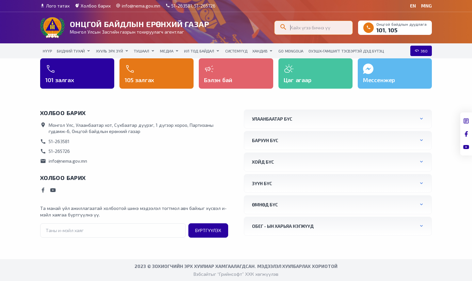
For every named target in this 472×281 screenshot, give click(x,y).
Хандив (259, 51)
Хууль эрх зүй (109, 51)
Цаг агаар (297, 79)
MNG (426, 5)
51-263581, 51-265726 (190, 6)
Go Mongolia (290, 51)
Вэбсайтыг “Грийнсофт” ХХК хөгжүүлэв (236, 274)
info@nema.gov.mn (138, 6)
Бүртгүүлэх (208, 230)
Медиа (166, 51)
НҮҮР (47, 51)
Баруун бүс (265, 140)
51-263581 (55, 141)
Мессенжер (379, 79)
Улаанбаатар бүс (272, 119)
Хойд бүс (263, 162)
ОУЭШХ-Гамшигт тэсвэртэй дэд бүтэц (346, 51)
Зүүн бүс (262, 183)
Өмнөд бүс (265, 204)
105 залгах (139, 79)
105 (393, 30)
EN (413, 5)
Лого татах (55, 6)
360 (421, 51)
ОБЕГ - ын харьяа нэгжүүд (283, 226)
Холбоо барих (93, 6)
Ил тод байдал (199, 51)
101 (380, 30)
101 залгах (59, 79)
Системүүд (236, 51)
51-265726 (55, 151)
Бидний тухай (71, 51)
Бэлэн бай (218, 79)
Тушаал (141, 51)
